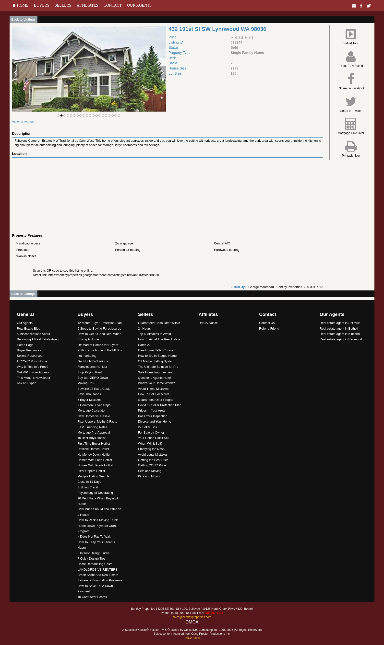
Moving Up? (85, 383)
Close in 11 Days (89, 482)
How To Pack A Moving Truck (97, 520)
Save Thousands (89, 394)
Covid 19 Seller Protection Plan (159, 405)
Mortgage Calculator (91, 410)
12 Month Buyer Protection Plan (99, 323)
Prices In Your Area (151, 410)
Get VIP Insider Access (33, 372)
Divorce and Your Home (154, 421)
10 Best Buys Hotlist (91, 438)
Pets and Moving (149, 471)
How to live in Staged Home (157, 355)
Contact (113, 5)
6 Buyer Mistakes (89, 400)
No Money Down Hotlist (93, 454)
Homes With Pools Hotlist (95, 465)
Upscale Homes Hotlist (93, 449)
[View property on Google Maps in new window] (166, 194)
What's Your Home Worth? (156, 383)
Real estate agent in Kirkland (340, 334)
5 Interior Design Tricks (93, 553)
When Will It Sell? (150, 443)
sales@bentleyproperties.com (192, 617)
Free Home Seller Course (155, 350)
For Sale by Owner (151, 432)
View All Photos (23, 122)
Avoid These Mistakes (153, 389)
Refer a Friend (269, 328)
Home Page (25, 345)
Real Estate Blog (28, 328)
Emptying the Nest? (151, 449)
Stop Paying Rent (89, 372)
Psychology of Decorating (95, 493)
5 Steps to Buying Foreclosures (99, 328)
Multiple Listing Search (93, 476)
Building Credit (87, 487)
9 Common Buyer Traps (93, 405)
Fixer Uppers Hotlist (91, 471)
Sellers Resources (29, 355)
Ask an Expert (26, 383)
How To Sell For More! (153, 394)
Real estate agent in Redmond (341, 339)
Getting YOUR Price (152, 465)
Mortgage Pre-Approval (93, 432)
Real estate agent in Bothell (339, 328)
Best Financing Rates (92, 427)
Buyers (41, 5)
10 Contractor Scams (92, 597)
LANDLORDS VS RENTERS (97, 569)
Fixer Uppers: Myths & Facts (97, 421)
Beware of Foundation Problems (99, 580)
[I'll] (32, 361)
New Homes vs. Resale (93, 416)
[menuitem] (20, 5)
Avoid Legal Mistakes (153, 454)
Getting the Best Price (153, 460)
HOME (20, 5)
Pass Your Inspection (152, 416)
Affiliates (87, 5)
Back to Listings (23, 19)
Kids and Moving (149, 476)
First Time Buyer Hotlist (93, 443)
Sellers (63, 5)
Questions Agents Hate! (154, 378)
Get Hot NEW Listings (92, 361)
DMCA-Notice (208, 323)
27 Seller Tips (147, 427)
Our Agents (139, 5)
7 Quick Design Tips (91, 558)
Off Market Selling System (156, 361)
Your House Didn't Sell (153, 438)
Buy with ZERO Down (92, 378)
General (25, 314)
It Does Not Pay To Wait (93, 536)
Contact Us (267, 323)
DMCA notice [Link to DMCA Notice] (192, 638)
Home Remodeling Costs (94, 564)
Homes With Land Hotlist (94, 460)
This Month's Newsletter (33, 378)
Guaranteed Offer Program (156, 400)
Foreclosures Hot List (92, 367)
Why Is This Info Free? (32, 367)
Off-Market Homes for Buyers (97, 345)
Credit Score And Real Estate (97, 575)
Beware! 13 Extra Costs (93, 389)
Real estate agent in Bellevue (340, 323)
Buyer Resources (29, 350)
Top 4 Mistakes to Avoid (154, 334)
